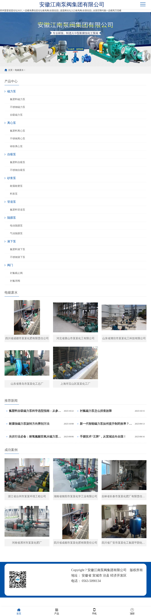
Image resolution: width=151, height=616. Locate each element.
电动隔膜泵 (16, 225)
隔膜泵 (11, 217)
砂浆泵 (11, 178)
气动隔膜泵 (16, 233)
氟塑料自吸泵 (17, 162)
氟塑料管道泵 (17, 209)
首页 (18, 611)
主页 (10, 70)
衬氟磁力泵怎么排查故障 (96, 414)
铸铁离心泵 (16, 146)
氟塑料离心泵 (17, 130)
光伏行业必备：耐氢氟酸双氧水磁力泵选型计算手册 (35, 439)
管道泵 (11, 201)
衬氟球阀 (15, 280)
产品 (56, 611)
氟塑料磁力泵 (17, 99)
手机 (94, 611)
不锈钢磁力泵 (17, 107)
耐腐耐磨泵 (16, 186)
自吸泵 (11, 154)
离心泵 (11, 122)
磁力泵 (11, 91)
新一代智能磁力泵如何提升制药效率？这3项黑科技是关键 (106, 427)
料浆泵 (14, 193)
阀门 (10, 265)
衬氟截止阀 (16, 273)
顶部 (132, 611)
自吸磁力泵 (16, 114)
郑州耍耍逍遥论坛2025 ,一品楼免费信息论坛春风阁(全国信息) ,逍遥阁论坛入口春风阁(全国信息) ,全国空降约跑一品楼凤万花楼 (60, 10)
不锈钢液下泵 (17, 257)
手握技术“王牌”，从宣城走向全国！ (103, 439)
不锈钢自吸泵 (17, 170)
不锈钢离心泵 (17, 138)
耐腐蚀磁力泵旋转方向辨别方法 (29, 427)
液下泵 (11, 241)
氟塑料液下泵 (17, 249)
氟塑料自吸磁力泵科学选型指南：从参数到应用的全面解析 (35, 414)
